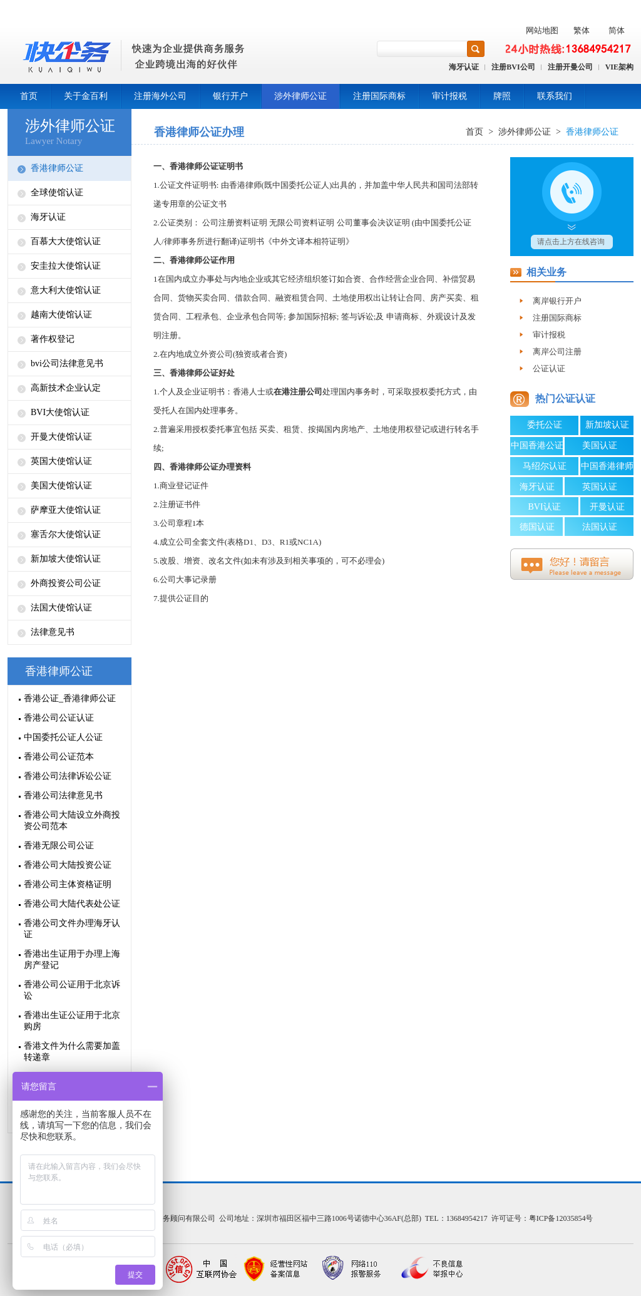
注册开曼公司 (570, 67)
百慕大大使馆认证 (66, 241)
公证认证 (549, 368)
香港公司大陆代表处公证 (72, 903)
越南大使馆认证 (61, 314)
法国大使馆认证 (61, 607)
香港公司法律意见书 (63, 795)
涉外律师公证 (300, 96)
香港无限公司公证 (59, 845)
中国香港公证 (537, 445)
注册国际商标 (379, 96)
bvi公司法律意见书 (67, 363)
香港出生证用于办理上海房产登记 (72, 959)
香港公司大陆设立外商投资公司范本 (72, 820)
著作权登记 (52, 339)
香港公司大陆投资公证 (67, 865)
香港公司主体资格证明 (67, 884)
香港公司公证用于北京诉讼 (72, 990)
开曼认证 (607, 507)
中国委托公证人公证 (63, 737)
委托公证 (544, 424)
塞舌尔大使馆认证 (66, 534)
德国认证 (537, 527)
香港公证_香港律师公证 (70, 698)
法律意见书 (52, 632)
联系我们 (554, 96)
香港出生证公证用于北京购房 (72, 1021)
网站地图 (542, 30)
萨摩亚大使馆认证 (66, 510)
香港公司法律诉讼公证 (67, 776)
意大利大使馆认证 (66, 290)
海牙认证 (464, 67)
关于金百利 (86, 96)
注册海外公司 (160, 96)
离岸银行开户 (557, 301)
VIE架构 (619, 67)
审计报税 (449, 96)
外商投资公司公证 (66, 583)
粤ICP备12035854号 (561, 1218)
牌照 (502, 96)
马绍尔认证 (545, 466)
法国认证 (599, 527)
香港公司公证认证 (59, 718)
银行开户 (230, 96)
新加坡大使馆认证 (66, 558)
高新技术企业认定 (66, 388)
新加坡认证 (607, 424)
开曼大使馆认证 (61, 436)
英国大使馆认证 (61, 461)
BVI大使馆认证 (60, 412)
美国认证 (599, 445)
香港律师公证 (57, 168)
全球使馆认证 (57, 192)
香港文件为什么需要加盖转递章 (72, 1051)
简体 (616, 30)
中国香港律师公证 (607, 468)
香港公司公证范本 (59, 756)
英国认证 (599, 486)
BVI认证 (544, 507)
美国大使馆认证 (61, 485)
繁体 (581, 30)
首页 (29, 96)
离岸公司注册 (557, 351)
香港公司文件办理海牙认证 (72, 928)
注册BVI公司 (513, 67)
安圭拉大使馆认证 (66, 265)
